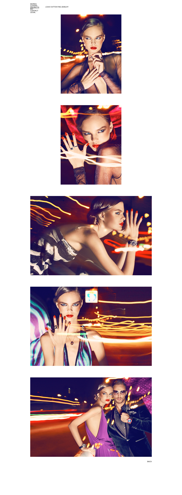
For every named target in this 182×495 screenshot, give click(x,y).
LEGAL (33, 12)
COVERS (33, 6)
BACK (149, 461)
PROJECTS (34, 7)
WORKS (33, 4)
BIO (31, 9)
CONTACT (34, 11)
